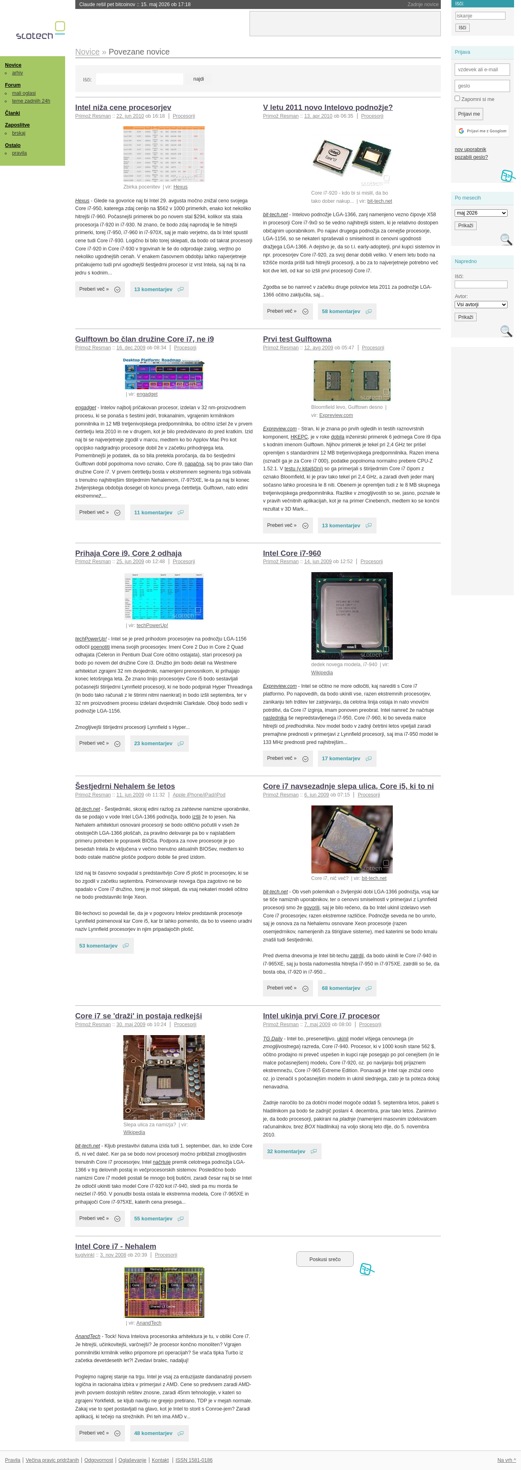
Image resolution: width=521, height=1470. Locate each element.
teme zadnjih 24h (31, 101)
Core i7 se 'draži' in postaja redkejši (138, 1015)
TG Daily (272, 1039)
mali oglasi (24, 93)
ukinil (342, 1039)
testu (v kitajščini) (304, 469)
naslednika (275, 718)
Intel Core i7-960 (292, 553)
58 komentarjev (341, 311)
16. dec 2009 (130, 348)
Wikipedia (322, 673)
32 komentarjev (286, 1151)
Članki (12, 113)
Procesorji (184, 116)
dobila (337, 437)
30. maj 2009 (130, 1024)
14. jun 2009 (318, 561)
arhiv (17, 73)
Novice (13, 65)
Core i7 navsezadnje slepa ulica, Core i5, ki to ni (348, 786)
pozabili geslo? (471, 157)
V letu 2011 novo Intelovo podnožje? (328, 107)
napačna (194, 464)
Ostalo (12, 145)
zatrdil (356, 956)
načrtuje (162, 1162)
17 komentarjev (341, 758)
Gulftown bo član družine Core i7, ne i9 (144, 339)
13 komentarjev (153, 289)
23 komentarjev (153, 743)
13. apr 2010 (318, 116)
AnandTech (149, 1323)
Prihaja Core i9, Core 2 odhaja (128, 553)
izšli (196, 817)
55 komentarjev (153, 1218)
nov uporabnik (470, 149)
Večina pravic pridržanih (52, 1460)
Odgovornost (98, 1460)
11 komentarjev (153, 512)
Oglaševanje (132, 1460)
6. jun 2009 (316, 795)
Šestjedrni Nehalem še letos (125, 786)
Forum (12, 85)
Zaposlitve (17, 125)
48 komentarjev (153, 1433)
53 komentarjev (98, 946)
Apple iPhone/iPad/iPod (199, 795)
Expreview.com (336, 415)
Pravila (12, 1460)
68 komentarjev (341, 988)
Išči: (87, 80)
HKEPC (299, 437)
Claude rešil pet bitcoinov (135, 4)
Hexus (180, 187)
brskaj (19, 133)
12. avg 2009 (318, 348)
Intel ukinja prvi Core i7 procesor (321, 1015)
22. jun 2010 (130, 116)
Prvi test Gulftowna (297, 339)
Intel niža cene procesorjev (123, 107)
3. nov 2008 (113, 1255)
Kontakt (160, 1460)
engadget (147, 394)
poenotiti (100, 647)
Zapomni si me (474, 99)
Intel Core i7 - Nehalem (115, 1246)
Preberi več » (94, 289)
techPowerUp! (152, 625)
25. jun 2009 (130, 561)
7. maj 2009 (317, 1024)
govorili (312, 908)
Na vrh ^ (506, 1460)
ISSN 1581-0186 (193, 1460)
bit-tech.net (380, 201)
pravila (19, 153)
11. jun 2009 (130, 795)
